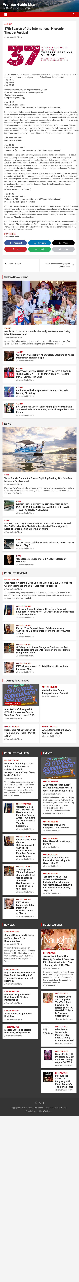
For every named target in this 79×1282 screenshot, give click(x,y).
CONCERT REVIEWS (11, 932)
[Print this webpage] (63, 249)
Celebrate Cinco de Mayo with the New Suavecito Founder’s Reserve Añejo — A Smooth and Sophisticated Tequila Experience (45, 612)
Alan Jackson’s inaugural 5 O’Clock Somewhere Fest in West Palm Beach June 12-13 (19, 712)
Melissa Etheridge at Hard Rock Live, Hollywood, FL (17, 1031)
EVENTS (48, 753)
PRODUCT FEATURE (11, 580)
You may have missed (16, 680)
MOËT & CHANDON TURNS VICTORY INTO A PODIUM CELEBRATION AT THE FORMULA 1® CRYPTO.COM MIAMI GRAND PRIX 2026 (43, 374)
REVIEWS (9, 924)
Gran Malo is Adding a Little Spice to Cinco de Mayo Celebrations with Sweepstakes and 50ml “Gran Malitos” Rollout (19, 769)
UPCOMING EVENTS (12, 703)
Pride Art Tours (15, 264)
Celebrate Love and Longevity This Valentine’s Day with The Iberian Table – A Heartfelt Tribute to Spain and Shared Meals (64, 1006)
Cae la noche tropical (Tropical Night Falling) (57, 265)
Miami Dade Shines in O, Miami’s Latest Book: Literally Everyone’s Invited (64, 1035)
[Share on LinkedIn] (39, 242)
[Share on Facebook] (15, 242)
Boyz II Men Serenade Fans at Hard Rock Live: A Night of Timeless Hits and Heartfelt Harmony (19, 976)
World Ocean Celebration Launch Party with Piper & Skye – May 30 (56, 860)
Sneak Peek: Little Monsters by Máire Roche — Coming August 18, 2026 (64, 1058)
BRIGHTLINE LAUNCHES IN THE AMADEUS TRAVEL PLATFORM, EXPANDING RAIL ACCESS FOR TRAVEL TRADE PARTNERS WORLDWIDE (43, 507)
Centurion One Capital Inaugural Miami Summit (56, 826)
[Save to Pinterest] (15, 249)
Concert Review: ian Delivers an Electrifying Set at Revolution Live (19, 938)
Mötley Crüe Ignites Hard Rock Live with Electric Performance (17, 997)
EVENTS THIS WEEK (11, 727)
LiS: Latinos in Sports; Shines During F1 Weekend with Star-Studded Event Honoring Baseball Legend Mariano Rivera (45, 409)
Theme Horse (60, 1107)
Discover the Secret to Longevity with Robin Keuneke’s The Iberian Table (64, 1081)
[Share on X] (63, 242)
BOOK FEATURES (53, 924)
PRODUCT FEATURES (16, 753)
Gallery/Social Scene (16, 277)
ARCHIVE (8, 24)
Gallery (7, 328)
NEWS (7, 423)
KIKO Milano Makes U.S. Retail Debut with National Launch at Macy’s (25, 908)
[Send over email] (39, 249)
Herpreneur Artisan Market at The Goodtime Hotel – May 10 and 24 (19, 733)
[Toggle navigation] (6, 14)
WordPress (47, 1111)
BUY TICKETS (10, 234)
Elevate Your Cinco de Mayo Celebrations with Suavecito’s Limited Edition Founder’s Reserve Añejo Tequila (43, 631)
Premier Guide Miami (21, 4)
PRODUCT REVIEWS (15, 573)
